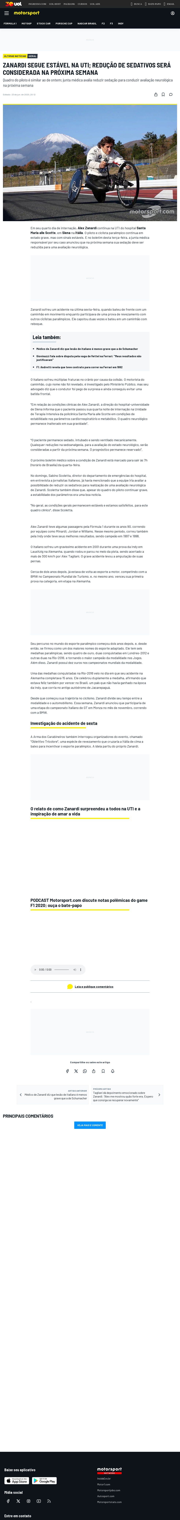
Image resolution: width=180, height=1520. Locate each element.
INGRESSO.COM (37, 4)
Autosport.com (105, 1311)
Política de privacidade (114, 1381)
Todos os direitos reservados (107, 1387)
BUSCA (136, 4)
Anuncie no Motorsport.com (19, 1343)
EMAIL (169, 4)
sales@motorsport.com (17, 1355)
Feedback (9, 1337)
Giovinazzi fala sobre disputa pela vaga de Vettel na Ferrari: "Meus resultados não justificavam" (88, 357)
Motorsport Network (76, 1387)
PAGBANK (69, 4)
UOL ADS (95, 4)
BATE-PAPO (153, 4)
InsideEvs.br (104, 1293)
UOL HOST (55, 4)
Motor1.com (103, 1299)
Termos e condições (64, 1381)
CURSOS (82, 4)
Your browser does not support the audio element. (58, 970)
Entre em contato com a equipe (21, 1349)
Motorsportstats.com (109, 1317)
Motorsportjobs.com (108, 1305)
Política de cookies (88, 1381)
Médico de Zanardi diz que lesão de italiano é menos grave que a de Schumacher (87, 348)
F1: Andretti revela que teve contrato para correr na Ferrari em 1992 (79, 367)
